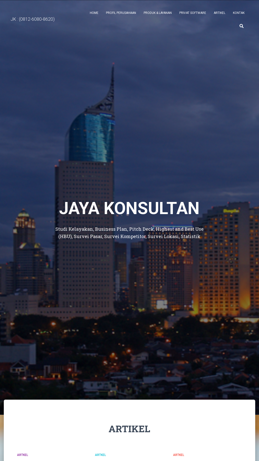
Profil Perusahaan (121, 13)
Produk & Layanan (158, 13)
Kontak (239, 13)
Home (94, 13)
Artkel (22, 455)
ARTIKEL (219, 13)
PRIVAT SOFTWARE (192, 13)
